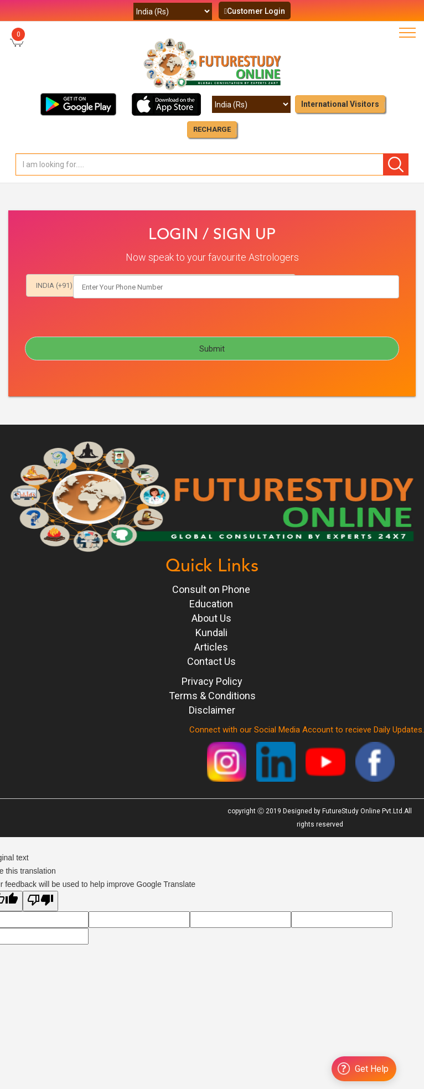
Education (211, 604)
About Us (211, 619)
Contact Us (211, 662)
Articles (211, 647)
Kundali (211, 633)
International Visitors (340, 104)
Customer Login (254, 11)
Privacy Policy (212, 682)
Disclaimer (212, 710)
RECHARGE (212, 129)
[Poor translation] (40, 901)
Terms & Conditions (212, 696)
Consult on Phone (211, 590)
